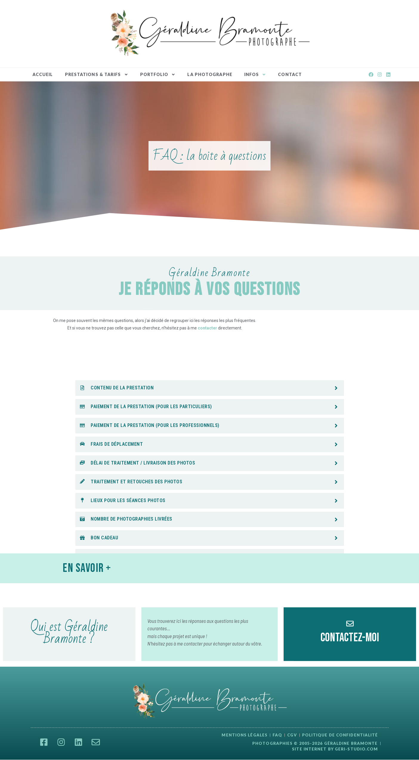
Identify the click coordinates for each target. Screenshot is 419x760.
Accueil (43, 74)
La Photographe (209, 74)
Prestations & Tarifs (96, 74)
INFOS (255, 74)
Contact (290, 74)
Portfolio (158, 74)
